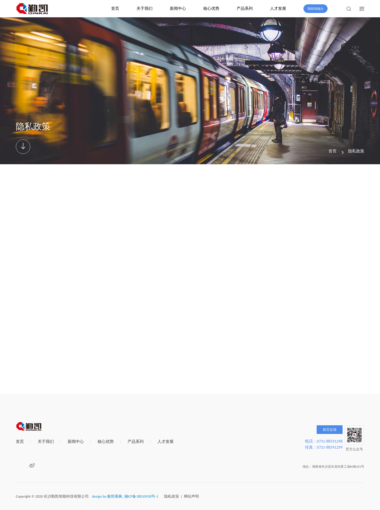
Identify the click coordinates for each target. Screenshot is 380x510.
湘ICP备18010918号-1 (141, 496)
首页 (115, 8)
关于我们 (144, 8)
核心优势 (211, 8)
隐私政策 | (174, 496)
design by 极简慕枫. (107, 496)
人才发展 (278, 8)
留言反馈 (330, 430)
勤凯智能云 (316, 9)
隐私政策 (356, 151)
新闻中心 (178, 8)
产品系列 (245, 8)
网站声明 (191, 496)
